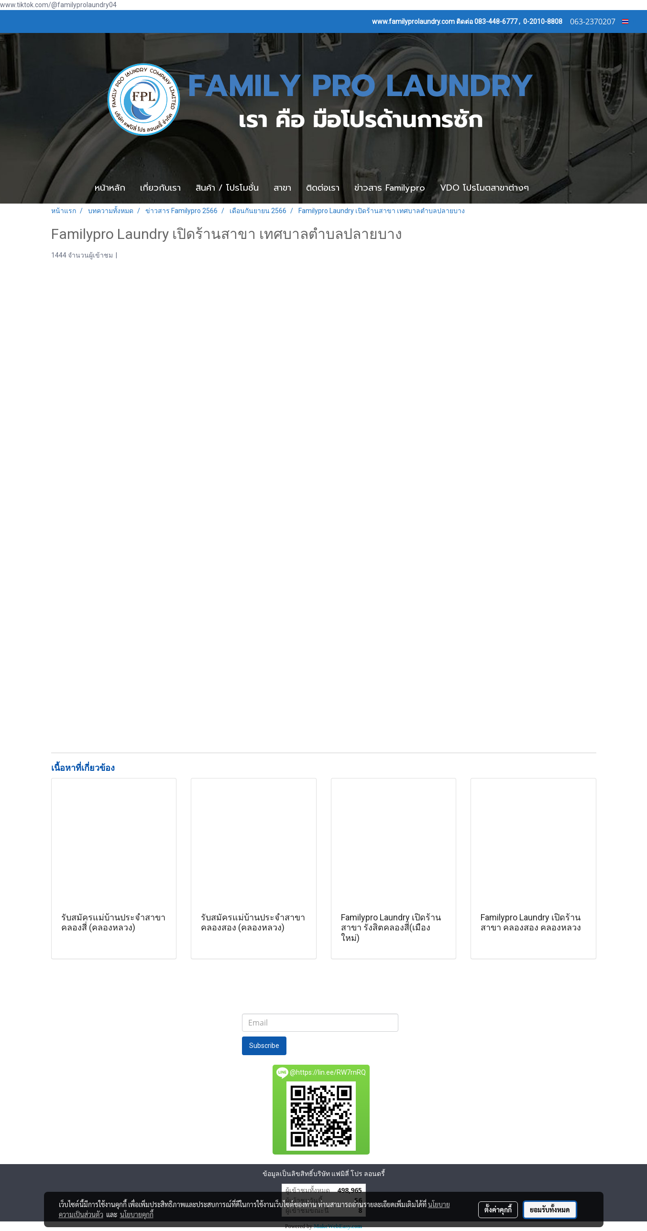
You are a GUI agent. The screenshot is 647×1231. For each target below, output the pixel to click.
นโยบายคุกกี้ (137, 1214)
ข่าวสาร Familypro (389, 187)
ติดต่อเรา (323, 187)
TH (629, 21)
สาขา (282, 187)
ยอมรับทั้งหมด (550, 1209)
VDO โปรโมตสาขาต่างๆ (484, 187)
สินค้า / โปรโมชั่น (227, 187)
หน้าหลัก (110, 187)
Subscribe (264, 1045)
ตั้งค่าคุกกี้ (498, 1209)
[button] (550, 188)
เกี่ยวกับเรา (160, 187)
